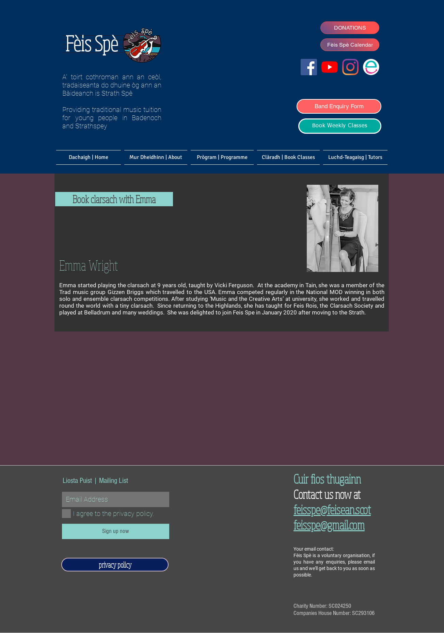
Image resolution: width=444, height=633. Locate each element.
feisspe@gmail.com (329, 524)
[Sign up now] (115, 531)
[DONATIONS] (349, 27)
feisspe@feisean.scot (332, 509)
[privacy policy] (115, 564)
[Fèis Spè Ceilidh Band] (350, 67)
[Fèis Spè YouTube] (329, 67)
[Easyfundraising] (371, 67)
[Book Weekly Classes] (339, 126)
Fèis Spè (91, 43)
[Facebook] (309, 67)
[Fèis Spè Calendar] (349, 44)
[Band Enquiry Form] (339, 106)
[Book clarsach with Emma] (114, 199)
